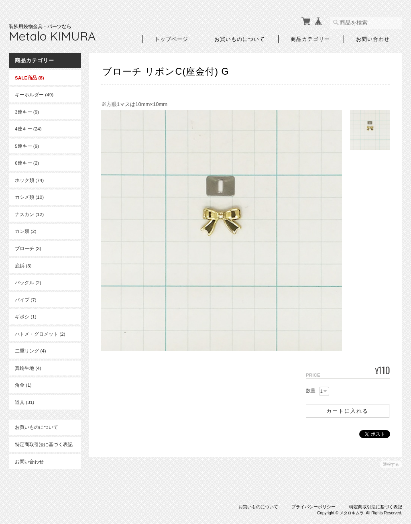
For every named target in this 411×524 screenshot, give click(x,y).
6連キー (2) (27, 162)
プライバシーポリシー (313, 506)
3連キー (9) (27, 111)
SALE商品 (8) (29, 77)
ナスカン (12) (29, 214)
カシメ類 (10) (29, 197)
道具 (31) (24, 402)
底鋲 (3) (23, 265)
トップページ (171, 39)
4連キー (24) (28, 128)
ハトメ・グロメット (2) (40, 333)
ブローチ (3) (28, 248)
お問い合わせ (373, 39)
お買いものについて (239, 39)
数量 (310, 391)
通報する (391, 464)
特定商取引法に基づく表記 (44, 444)
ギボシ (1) (26, 316)
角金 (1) (23, 384)
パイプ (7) (26, 299)
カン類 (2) (26, 231)
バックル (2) (28, 282)
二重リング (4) (30, 350)
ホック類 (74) (29, 180)
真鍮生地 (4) (28, 368)
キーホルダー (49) (34, 94)
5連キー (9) (27, 146)
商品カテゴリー (310, 39)
